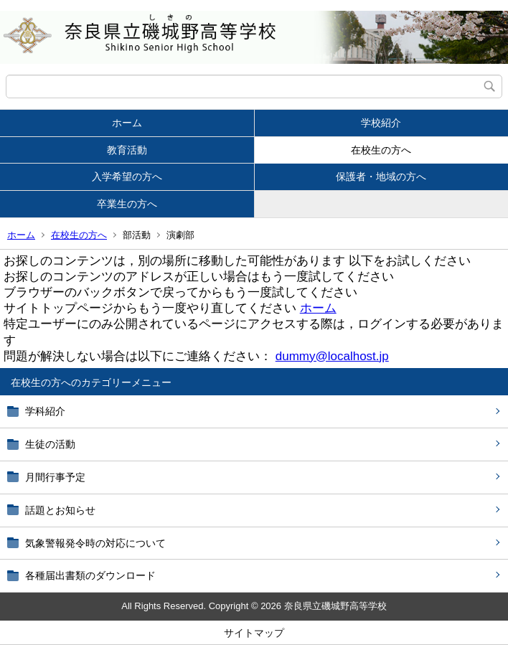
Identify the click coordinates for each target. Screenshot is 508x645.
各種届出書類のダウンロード (90, 575)
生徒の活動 (50, 444)
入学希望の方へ (127, 176)
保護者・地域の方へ (381, 176)
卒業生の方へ (127, 203)
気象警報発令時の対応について (95, 543)
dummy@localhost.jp (332, 356)
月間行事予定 (55, 477)
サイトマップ (254, 633)
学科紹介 (45, 411)
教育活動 (127, 150)
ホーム (127, 122)
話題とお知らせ (60, 510)
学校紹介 (381, 122)
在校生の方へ (381, 150)
